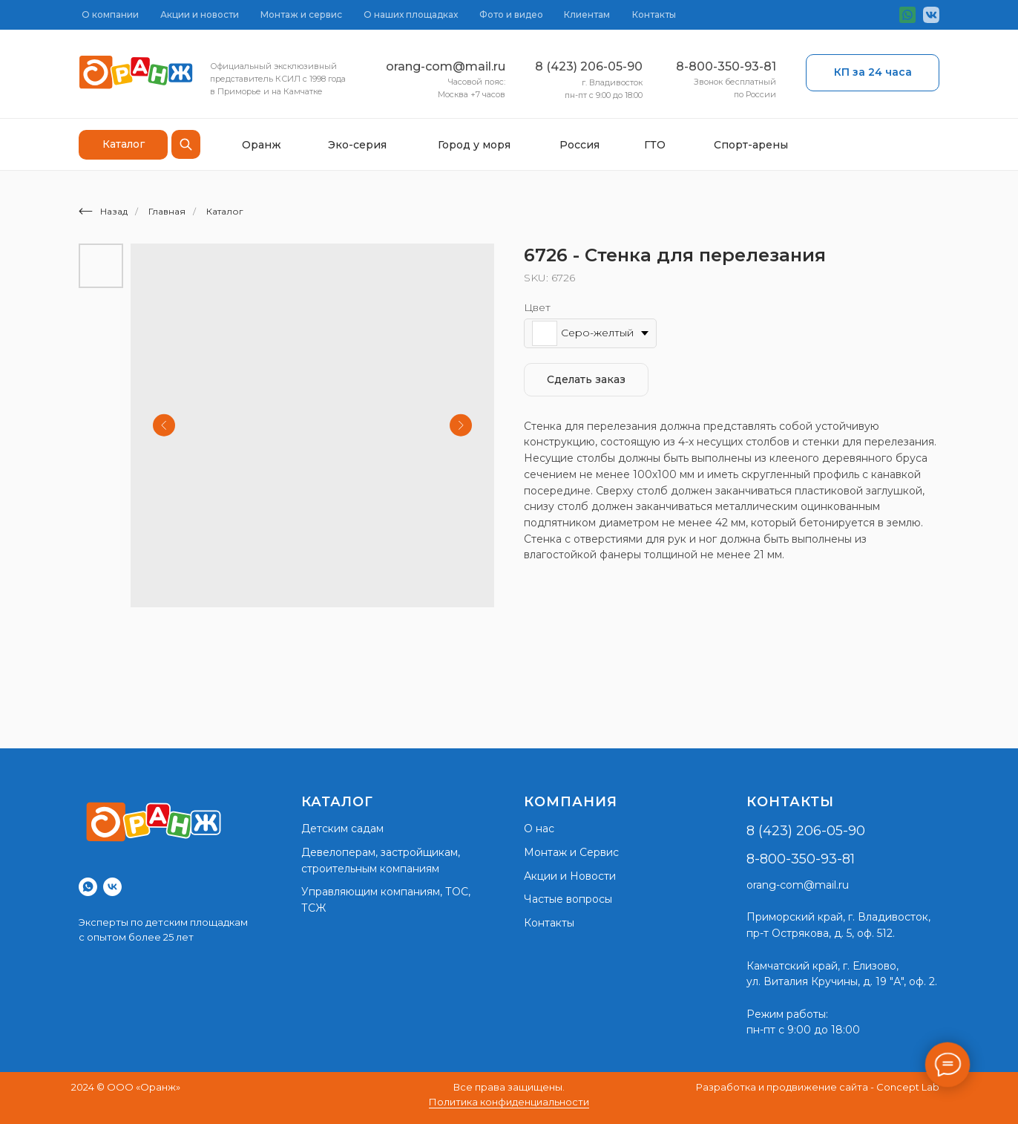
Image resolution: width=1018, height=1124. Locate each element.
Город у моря (474, 144)
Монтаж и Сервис (571, 852)
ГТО (655, 144)
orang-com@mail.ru (445, 66)
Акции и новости (199, 14)
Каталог (224, 211)
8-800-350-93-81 (726, 66)
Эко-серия (357, 144)
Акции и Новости (570, 876)
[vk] (112, 887)
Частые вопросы (568, 899)
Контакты (654, 14)
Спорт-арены (751, 144)
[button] (872, 72)
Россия (579, 144)
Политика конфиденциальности (509, 1102)
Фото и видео (511, 14)
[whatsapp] (88, 887)
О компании (110, 14)
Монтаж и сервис (301, 14)
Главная (166, 211)
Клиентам (587, 14)
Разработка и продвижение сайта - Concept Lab (817, 1087)
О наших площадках (411, 14)
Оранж (261, 144)
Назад (103, 211)
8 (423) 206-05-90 (589, 66)
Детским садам (342, 828)
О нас (539, 828)
